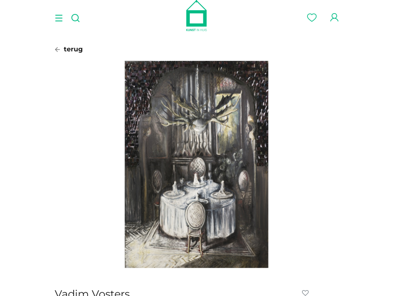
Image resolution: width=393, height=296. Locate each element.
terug (69, 49)
